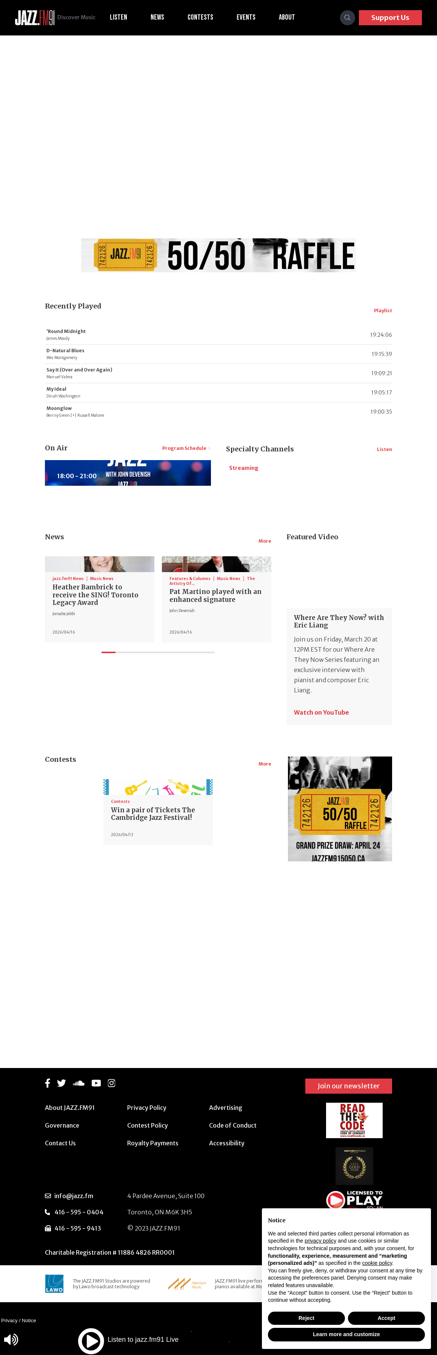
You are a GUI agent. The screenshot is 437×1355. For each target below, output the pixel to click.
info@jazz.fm (73, 1196)
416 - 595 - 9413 (77, 1228)
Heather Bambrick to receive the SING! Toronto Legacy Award (98, 713)
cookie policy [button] (377, 1263)
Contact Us (60, 1143)
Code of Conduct (233, 1125)
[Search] (347, 17)
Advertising (225, 1107)
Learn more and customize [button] (346, 1334)
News (166, 17)
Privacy (9, 1320)
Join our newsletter (349, 1086)
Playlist (383, 310)
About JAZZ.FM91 (70, 1107)
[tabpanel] (99, 690)
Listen (127, 17)
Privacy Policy (146, 1107)
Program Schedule (186, 448)
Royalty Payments (152, 1143)
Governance (62, 1125)
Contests (209, 17)
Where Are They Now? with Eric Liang (338, 689)
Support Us (390, 17)
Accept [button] (386, 1318)
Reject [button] (306, 1318)
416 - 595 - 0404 (78, 1212)
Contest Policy (147, 1125)
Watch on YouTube (321, 774)
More (265, 613)
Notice (29, 1320)
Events (255, 17)
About (296, 17)
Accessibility (227, 1143)
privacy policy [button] (320, 1241)
